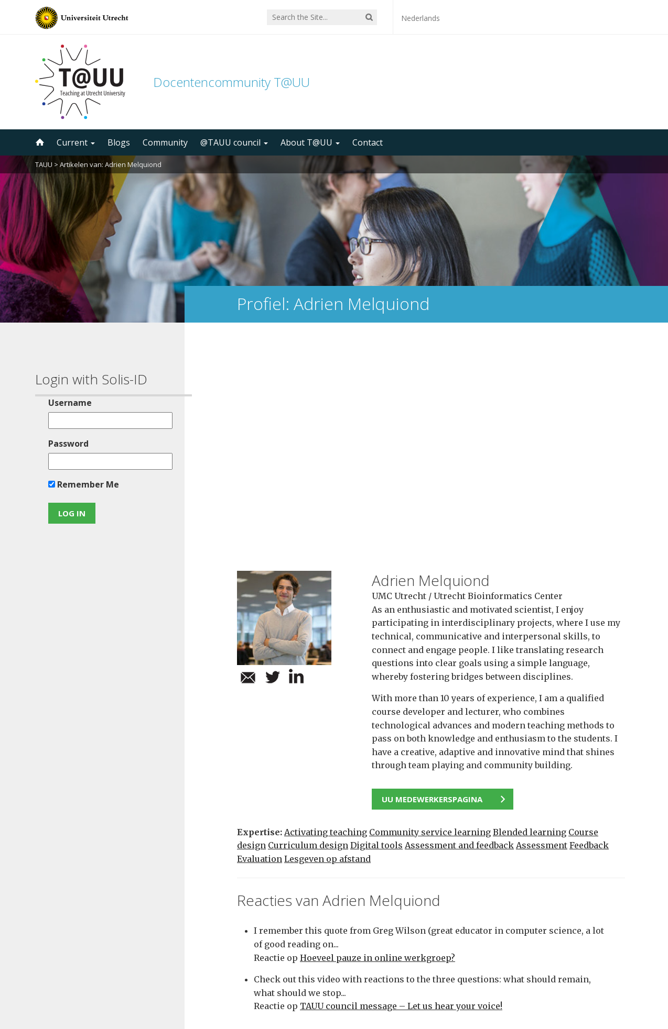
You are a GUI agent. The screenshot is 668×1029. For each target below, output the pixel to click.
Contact (367, 142)
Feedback (589, 628)
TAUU (43, 164)
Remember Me (80, 484)
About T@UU (310, 142)
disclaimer (613, 979)
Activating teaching (325, 615)
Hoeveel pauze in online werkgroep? (377, 740)
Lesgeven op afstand (327, 641)
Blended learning (529, 615)
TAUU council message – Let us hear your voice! (401, 789)
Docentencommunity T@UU (231, 82)
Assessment (541, 628)
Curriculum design (308, 628)
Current (76, 142)
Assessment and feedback (459, 628)
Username (66, 402)
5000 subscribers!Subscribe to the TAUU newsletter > (435, 891)
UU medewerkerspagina (432, 582)
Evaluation (259, 641)
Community (165, 142)
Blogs (118, 142)
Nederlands (420, 18)
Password (65, 443)
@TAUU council (234, 142)
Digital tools (376, 628)
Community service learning (430, 615)
